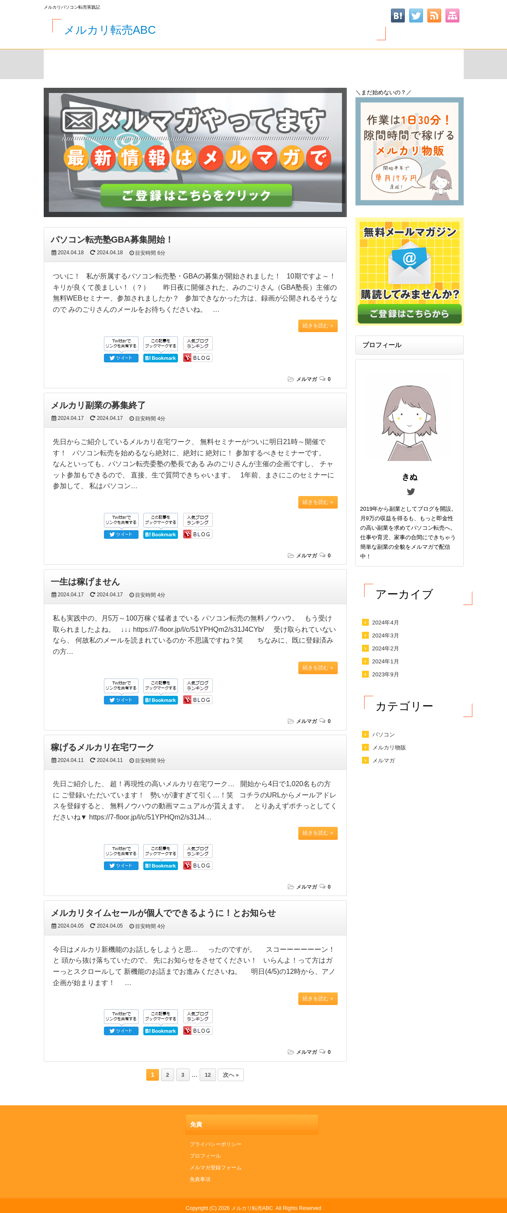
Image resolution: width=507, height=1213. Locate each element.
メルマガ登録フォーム (321, 62)
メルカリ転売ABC (110, 29)
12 (208, 1075)
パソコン (383, 734)
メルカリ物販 (389, 747)
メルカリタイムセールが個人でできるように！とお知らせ (163, 913)
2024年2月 (385, 648)
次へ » (231, 1075)
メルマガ (306, 379)
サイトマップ (133, 62)
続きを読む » (318, 326)
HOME (65, 62)
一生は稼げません (85, 581)
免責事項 (200, 1179)
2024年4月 (385, 622)
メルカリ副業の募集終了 (98, 405)
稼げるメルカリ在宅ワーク (103, 747)
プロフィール (205, 1156)
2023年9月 (385, 674)
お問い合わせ (227, 62)
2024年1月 (385, 661)
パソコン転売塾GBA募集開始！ (112, 239)
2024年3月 (385, 635)
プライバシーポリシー (216, 1144)
